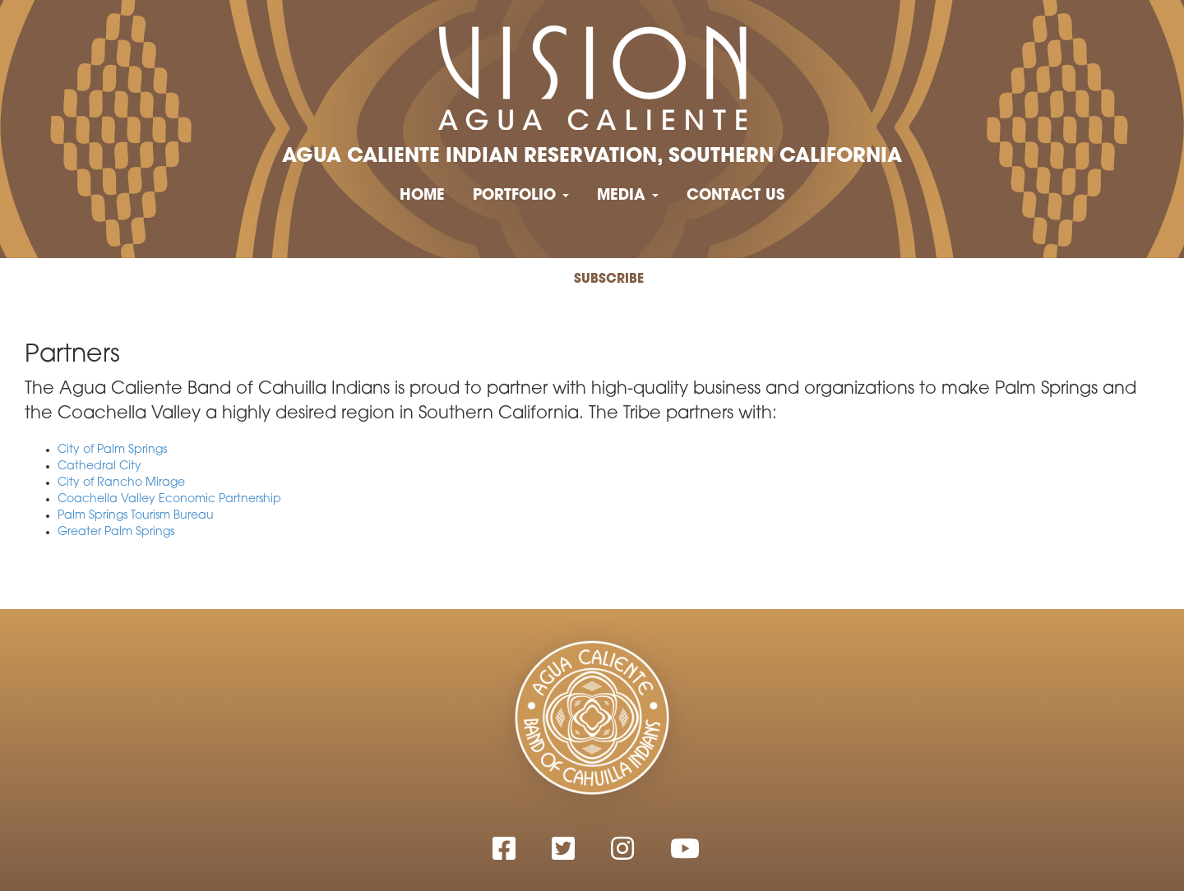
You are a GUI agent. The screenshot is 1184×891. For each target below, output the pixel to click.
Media (628, 196)
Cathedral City (99, 466)
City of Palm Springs (112, 450)
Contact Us (735, 196)
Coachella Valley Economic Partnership (169, 499)
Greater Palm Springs (116, 532)
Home (422, 196)
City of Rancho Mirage (121, 483)
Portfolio (521, 196)
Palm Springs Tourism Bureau (136, 516)
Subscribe (609, 279)
